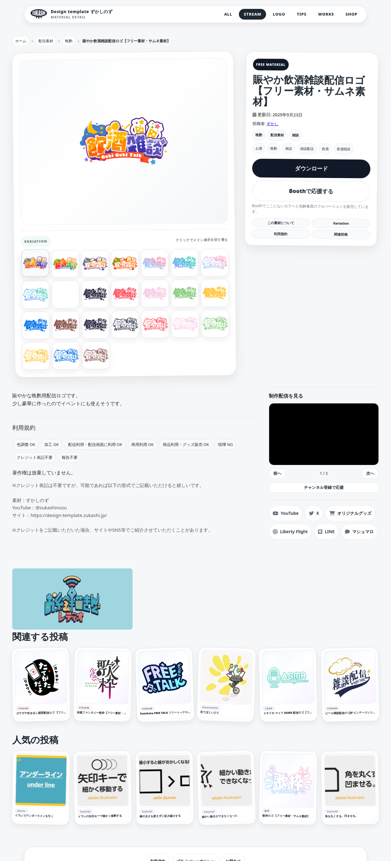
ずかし (272, 123)
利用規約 (280, 233)
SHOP (351, 14)
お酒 (258, 148)
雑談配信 (307, 148)
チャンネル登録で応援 (324, 487)
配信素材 (277, 135)
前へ (277, 473)
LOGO (279, 14)
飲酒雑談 (343, 149)
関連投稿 (340, 234)
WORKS (326, 14)
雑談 (295, 135)
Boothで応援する (311, 191)
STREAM (252, 14)
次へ (370, 473)
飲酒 (325, 148)
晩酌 (258, 135)
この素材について (280, 222)
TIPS (302, 14)
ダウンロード (311, 168)
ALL (228, 14)
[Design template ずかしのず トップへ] (72, 14)
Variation (341, 223)
